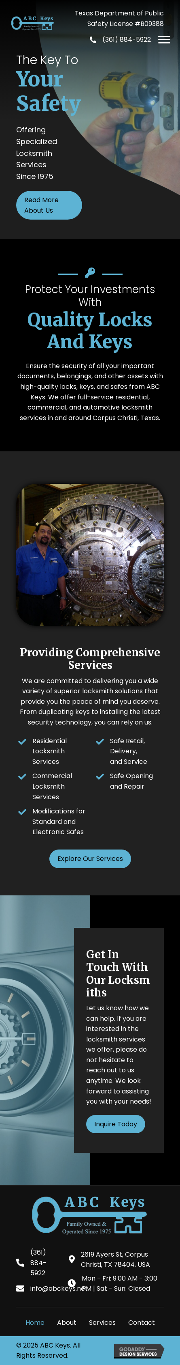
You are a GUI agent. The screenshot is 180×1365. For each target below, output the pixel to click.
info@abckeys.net (59, 1288)
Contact (141, 1322)
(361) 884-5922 (126, 39)
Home (34, 1322)
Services (102, 1322)
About (66, 1322)
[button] (164, 39)
